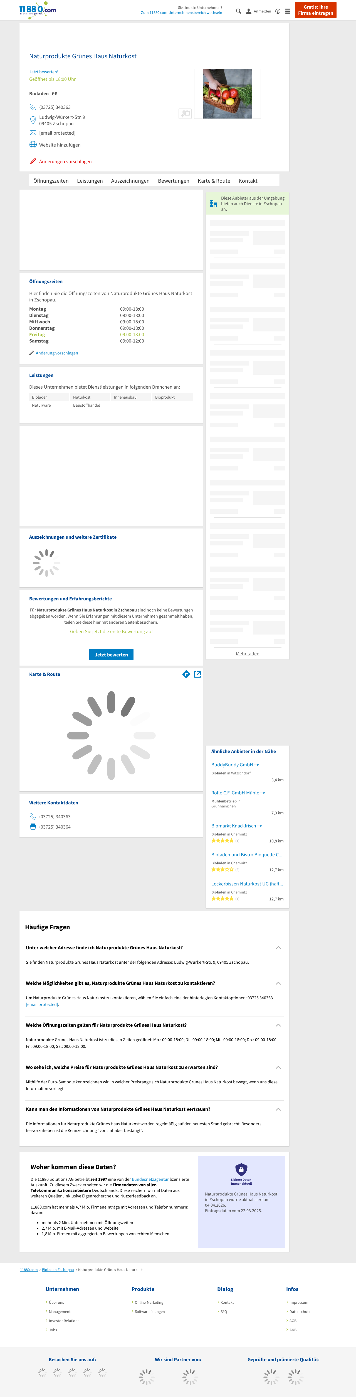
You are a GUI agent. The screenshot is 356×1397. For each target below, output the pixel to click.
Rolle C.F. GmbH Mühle (235, 792)
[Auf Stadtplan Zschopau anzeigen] (197, 673)
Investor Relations (64, 1320)
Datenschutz (300, 1311)
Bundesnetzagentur (150, 1179)
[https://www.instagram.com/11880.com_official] (72, 1373)
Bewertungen (173, 180)
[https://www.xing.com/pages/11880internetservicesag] (87, 1373)
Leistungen (90, 180)
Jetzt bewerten (111, 654)
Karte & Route (214, 180)
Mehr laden (247, 653)
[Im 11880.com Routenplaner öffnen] (186, 673)
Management (60, 1311)
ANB (293, 1329)
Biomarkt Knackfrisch (233, 825)
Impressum (299, 1302)
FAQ (224, 1311)
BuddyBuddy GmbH (232, 764)
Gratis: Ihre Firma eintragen (315, 10)
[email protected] (42, 1004)
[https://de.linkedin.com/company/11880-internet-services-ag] (102, 1373)
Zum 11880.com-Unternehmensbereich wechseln (181, 12)
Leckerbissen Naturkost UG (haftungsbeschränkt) (247, 883)
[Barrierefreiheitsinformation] (280, 10)
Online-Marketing (149, 1302)
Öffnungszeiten (51, 180)
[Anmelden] (260, 10)
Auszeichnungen (130, 180)
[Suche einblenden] (241, 10)
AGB (293, 1320)
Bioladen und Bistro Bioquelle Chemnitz (247, 854)
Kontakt (248, 180)
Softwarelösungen (150, 1311)
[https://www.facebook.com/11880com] (42, 1373)
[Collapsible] (278, 947)
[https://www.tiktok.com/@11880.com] (57, 1373)
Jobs (53, 1329)
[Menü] (290, 10)
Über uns (56, 1302)
